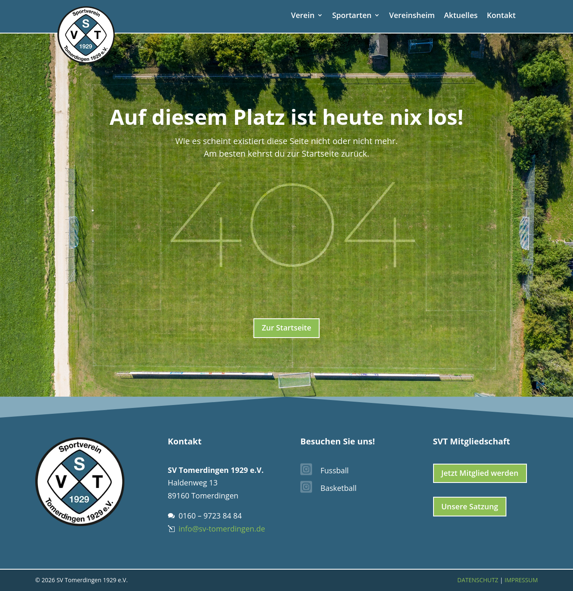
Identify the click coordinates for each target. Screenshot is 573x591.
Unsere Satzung (469, 506)
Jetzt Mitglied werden (480, 473)
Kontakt (501, 16)
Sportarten (352, 16)
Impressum (521, 580)
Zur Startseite (286, 328)
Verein (303, 16)
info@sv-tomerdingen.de (221, 529)
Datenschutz (477, 580)
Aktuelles (461, 16)
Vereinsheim (412, 16)
